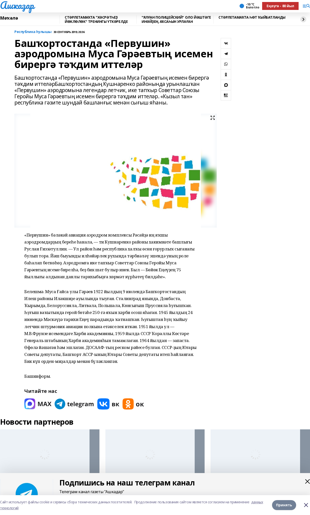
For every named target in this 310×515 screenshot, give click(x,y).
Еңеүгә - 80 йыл (280, 5)
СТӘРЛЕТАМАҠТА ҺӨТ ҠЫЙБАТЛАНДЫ (251, 17)
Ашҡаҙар (17, 5)
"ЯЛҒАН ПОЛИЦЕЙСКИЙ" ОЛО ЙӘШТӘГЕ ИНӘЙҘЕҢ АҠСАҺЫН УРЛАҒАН (176, 19)
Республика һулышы (33, 32)
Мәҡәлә (9, 18)
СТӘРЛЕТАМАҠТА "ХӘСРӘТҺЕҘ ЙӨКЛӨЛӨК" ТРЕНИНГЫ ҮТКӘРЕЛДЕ (96, 19)
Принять (284, 505)
